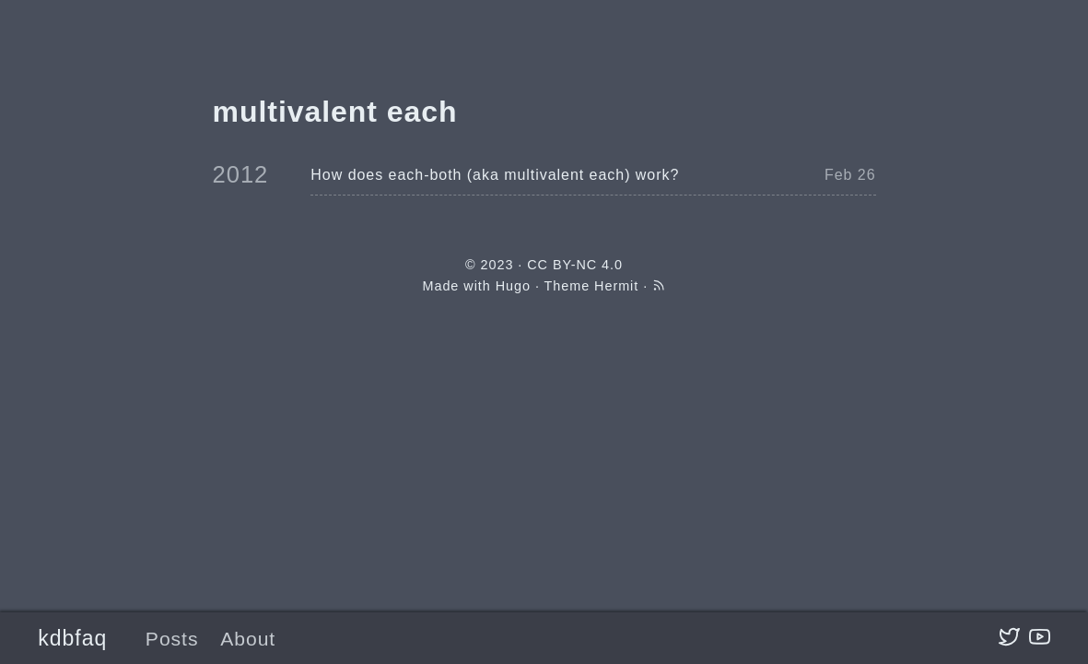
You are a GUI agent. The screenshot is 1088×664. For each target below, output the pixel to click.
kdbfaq (72, 638)
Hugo (513, 286)
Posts (172, 638)
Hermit (616, 286)
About (247, 638)
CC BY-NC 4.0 (575, 264)
